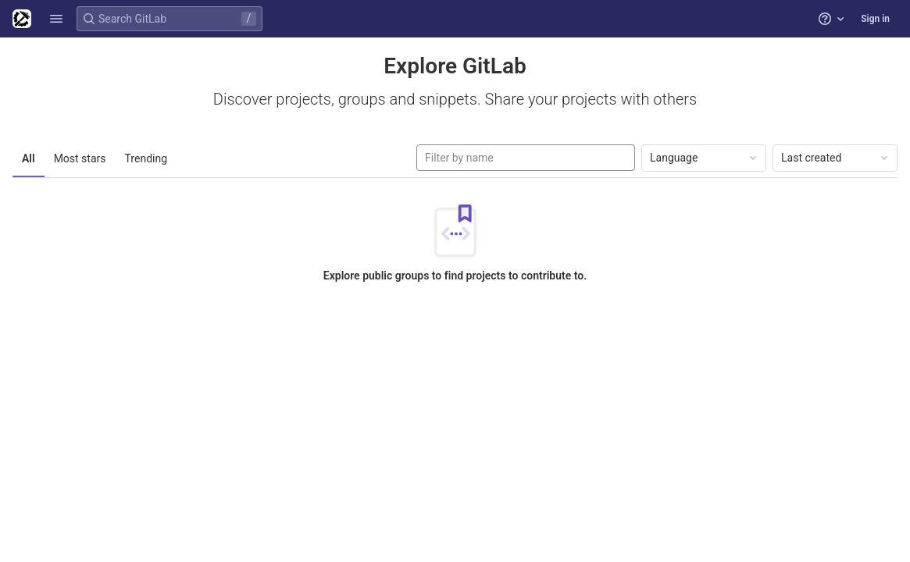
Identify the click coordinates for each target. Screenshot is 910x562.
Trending (146, 158)
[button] (56, 18)
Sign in (875, 18)
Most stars (80, 158)
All (28, 158)
